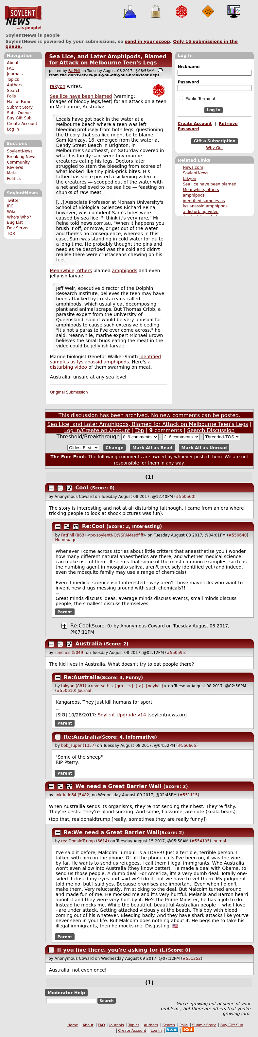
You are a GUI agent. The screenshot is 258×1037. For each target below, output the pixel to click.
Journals (15, 74)
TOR (11, 233)
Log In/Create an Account (97, 430)
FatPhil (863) (73, 535)
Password (188, 82)
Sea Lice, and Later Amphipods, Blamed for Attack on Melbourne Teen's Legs (107, 59)
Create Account (22, 123)
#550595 (176, 652)
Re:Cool (93, 526)
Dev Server (18, 228)
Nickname (188, 66)
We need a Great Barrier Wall (119, 786)
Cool (82, 487)
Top (139, 430)
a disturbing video (200, 211)
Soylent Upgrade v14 (122, 714)
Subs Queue (19, 113)
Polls (11, 96)
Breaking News (21, 156)
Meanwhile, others (201, 189)
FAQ (10, 68)
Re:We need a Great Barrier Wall (112, 832)
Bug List (15, 222)
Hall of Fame (19, 101)
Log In (13, 129)
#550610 (66, 690)
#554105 (200, 841)
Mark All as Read (152, 447)
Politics (14, 178)
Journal (84, 690)
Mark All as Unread (204, 447)
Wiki (11, 211)
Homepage (65, 539)
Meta (12, 173)
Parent (65, 612)
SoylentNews (23, 18)
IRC (10, 206)
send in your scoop (147, 41)
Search (14, 90)
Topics (13, 79)
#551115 (189, 795)
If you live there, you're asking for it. (111, 950)
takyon (189, 178)
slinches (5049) (70, 652)
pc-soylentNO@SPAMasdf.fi (116, 535)
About (13, 63)
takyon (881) (73, 686)
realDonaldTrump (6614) (85, 841)
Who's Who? (19, 217)
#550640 (238, 535)
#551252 (191, 958)
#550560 (185, 496)
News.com (193, 167)
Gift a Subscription (214, 141)
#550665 (187, 745)
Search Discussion (210, 430)
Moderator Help (66, 992)
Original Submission (69, 392)
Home (72, 1025)
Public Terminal (197, 98)
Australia (89, 644)
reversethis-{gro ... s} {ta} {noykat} (127, 686)
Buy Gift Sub (19, 118)
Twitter (13, 200)
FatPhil (74, 71)
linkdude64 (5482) (73, 795)
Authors (14, 85)
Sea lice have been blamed (209, 184)
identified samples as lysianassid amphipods (105, 359)
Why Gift (214, 148)
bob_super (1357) (78, 745)
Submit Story (20, 107)
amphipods (194, 195)
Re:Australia (82, 677)
